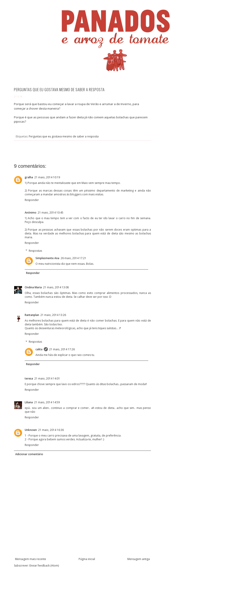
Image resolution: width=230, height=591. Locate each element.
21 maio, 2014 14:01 (47, 378)
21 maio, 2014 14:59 (47, 402)
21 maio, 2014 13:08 (56, 287)
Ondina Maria (33, 287)
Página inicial (87, 559)
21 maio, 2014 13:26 (53, 315)
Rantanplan (32, 315)
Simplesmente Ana (47, 258)
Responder (32, 200)
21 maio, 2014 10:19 (47, 177)
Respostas (35, 251)
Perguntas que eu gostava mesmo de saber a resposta (64, 136)
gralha (29, 177)
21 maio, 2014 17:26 (62, 349)
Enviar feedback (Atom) (44, 565)
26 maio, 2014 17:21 (73, 258)
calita (38, 349)
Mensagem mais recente (30, 559)
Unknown (31, 430)
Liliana (29, 402)
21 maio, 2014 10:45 (50, 212)
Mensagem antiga (138, 559)
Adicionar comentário (29, 454)
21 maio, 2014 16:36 (51, 430)
